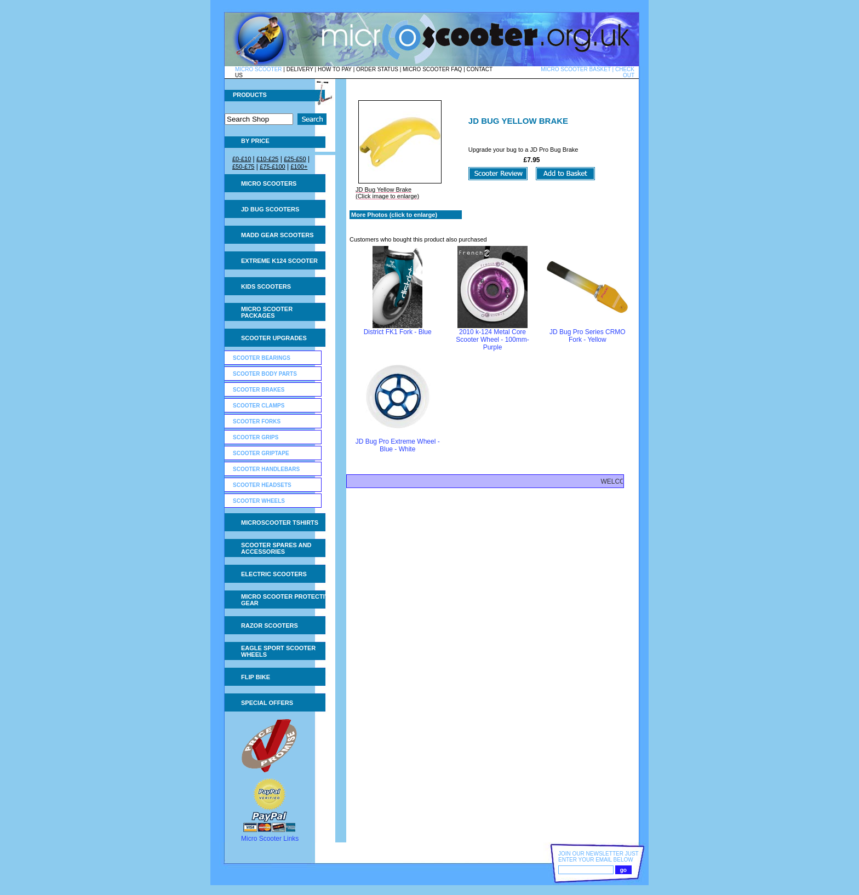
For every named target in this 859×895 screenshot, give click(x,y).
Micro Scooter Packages (267, 312)
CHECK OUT (624, 72)
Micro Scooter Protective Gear (287, 599)
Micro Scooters (268, 183)
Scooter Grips (255, 437)
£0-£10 (241, 159)
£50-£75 (243, 166)
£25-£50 (295, 159)
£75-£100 (272, 166)
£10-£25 (267, 159)
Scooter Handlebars (266, 469)
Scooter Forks (256, 421)
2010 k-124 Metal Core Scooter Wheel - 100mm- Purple (492, 339)
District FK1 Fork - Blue (398, 332)
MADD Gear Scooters (277, 235)
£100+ (298, 166)
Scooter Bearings (261, 358)
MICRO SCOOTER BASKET (576, 69)
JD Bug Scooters (270, 209)
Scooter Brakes (258, 390)
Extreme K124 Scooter (279, 260)
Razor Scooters (269, 625)
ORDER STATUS (377, 69)
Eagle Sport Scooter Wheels (278, 651)
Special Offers (267, 702)
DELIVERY (300, 69)
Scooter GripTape (261, 453)
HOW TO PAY (335, 69)
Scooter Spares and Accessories (276, 548)
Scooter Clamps (258, 406)
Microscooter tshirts (279, 522)
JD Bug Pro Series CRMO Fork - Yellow (587, 335)
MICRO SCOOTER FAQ (432, 69)
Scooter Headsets (262, 485)
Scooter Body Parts (265, 374)
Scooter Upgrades (274, 338)
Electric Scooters (274, 574)
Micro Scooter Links (270, 838)
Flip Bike (255, 677)
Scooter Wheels (259, 501)
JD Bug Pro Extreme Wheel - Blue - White (398, 445)
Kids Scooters (266, 286)
